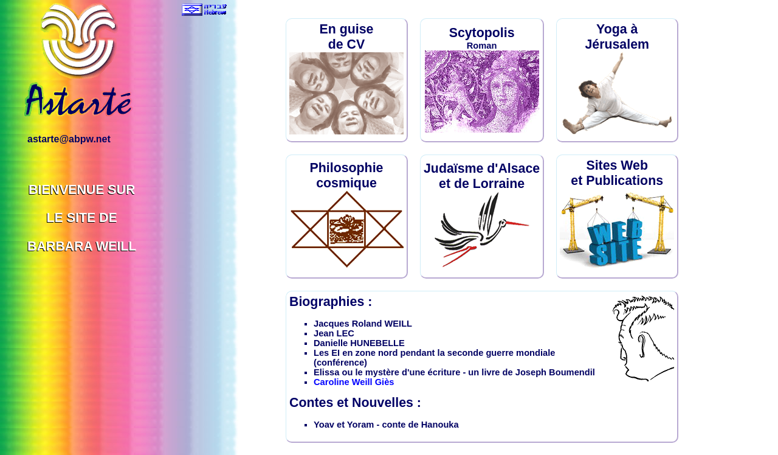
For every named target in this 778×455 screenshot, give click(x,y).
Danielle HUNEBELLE (359, 343)
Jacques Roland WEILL (363, 323)
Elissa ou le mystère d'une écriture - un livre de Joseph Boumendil (454, 372)
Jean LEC (334, 333)
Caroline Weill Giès (354, 382)
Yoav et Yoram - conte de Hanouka (386, 424)
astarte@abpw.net (69, 139)
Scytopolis (482, 33)
